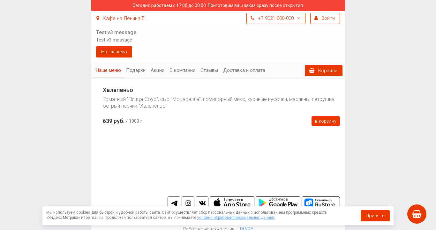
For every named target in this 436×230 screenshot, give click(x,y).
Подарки (136, 70)
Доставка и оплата (244, 70)
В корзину (325, 121)
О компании (182, 70)
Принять (375, 215)
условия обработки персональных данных (236, 217)
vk (202, 202)
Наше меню (108, 70)
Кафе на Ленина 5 (120, 18)
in (188, 202)
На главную (114, 52)
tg (174, 202)
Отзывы (209, 70)
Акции (157, 70)
